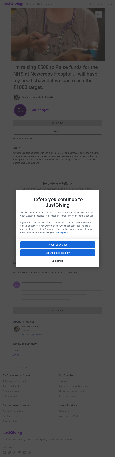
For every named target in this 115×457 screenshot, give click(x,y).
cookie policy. (61, 232)
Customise (57, 260)
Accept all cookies (57, 244)
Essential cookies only (57, 252)
